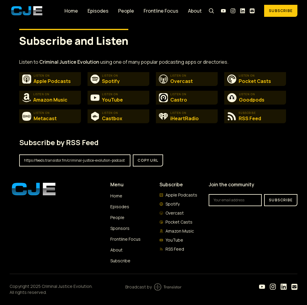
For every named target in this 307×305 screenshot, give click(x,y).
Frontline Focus (161, 11)
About (195, 11)
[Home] (33, 11)
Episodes (98, 11)
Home (71, 11)
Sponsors (120, 228)
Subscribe (281, 10)
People (126, 11)
